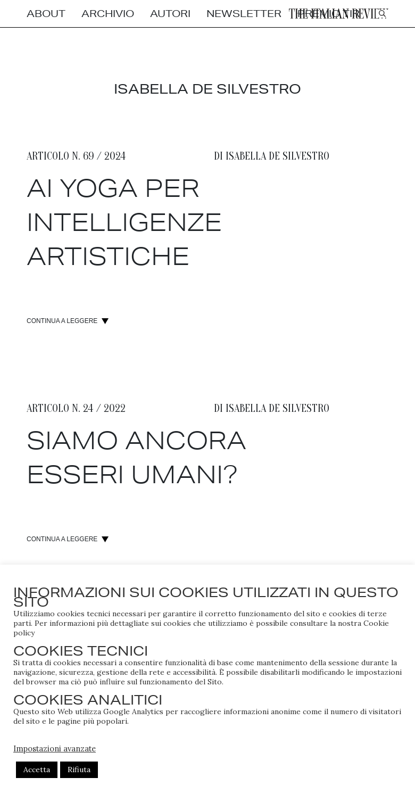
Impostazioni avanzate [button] (54, 748)
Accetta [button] (36, 769)
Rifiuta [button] (79, 769)
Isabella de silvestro (277, 156)
